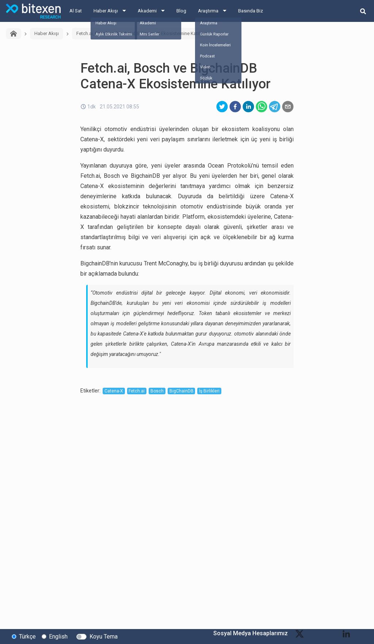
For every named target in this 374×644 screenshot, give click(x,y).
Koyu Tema (103, 636)
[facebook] (235, 106)
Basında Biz (250, 11)
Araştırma (208, 11)
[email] (288, 106)
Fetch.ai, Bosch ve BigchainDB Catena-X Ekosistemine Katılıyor (141, 33)
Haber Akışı (106, 11)
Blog (181, 11)
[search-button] (363, 11)
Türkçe (27, 636)
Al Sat (75, 11)
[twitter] (222, 106)
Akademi (147, 11)
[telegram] (274, 106)
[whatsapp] (261, 106)
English (58, 636)
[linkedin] (248, 106)
